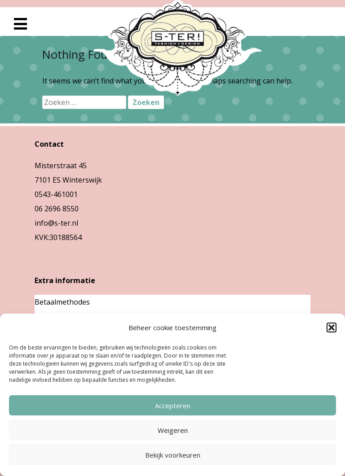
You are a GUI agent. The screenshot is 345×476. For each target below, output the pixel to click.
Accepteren (172, 405)
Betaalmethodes (62, 302)
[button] (331, 327)
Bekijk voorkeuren (172, 454)
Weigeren (173, 430)
